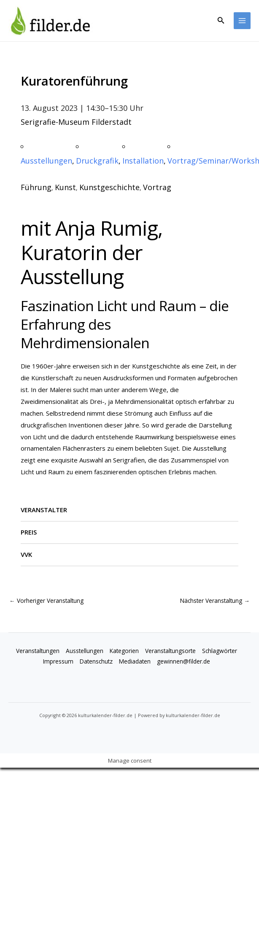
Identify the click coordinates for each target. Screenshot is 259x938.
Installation (143, 161)
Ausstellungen (46, 161)
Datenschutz (96, 661)
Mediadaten (135, 661)
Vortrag (157, 187)
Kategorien (124, 651)
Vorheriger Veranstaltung (46, 601)
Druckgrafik (97, 161)
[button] (221, 20)
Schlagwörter (219, 651)
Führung (36, 187)
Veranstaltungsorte (170, 651)
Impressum (58, 661)
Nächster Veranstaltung (215, 601)
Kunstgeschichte (109, 187)
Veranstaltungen (37, 651)
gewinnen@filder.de (183, 661)
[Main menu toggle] (242, 21)
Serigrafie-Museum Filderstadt (76, 122)
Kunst (65, 187)
